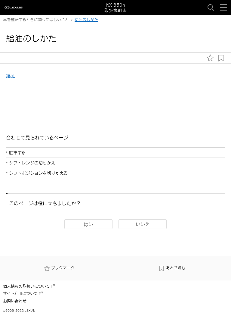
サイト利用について (23, 293)
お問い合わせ (14, 301)
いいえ (143, 224)
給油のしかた (86, 19)
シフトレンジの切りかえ (32, 162)
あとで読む (172, 267)
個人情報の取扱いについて (29, 286)
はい (88, 224)
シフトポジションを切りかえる (38, 173)
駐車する (17, 152)
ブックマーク (59, 267)
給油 (11, 76)
